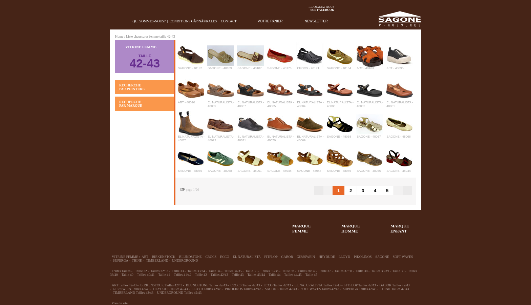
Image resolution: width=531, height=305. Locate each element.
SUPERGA (120, 260)
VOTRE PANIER (270, 21)
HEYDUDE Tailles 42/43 (170, 289)
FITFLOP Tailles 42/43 (360, 285)
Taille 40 (127, 275)
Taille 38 (361, 271)
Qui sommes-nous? (149, 21)
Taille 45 (311, 275)
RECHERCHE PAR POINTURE (132, 87)
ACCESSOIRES (245, 225)
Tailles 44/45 (293, 275)
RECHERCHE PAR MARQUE (130, 103)
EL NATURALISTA (247, 257)
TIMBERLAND (157, 260)
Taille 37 (325, 271)
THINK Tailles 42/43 (394, 289)
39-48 (171, 225)
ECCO (224, 257)
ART (145, 257)
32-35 (122, 225)
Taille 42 (201, 275)
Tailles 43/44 (256, 275)
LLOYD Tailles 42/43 (206, 289)
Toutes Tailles (121, 271)
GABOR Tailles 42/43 (395, 285)
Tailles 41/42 (182, 275)
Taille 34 (214, 271)
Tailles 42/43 (219, 275)
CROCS (210, 257)
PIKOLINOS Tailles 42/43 (243, 289)
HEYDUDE (327, 257)
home (115, 21)
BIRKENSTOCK (163, 257)
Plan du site (120, 303)
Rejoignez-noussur (321, 8)
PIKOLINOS (363, 257)
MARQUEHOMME (350, 228)
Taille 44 (274, 275)
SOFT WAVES (403, 257)
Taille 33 (178, 271)
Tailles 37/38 (343, 271)
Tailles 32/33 (159, 271)
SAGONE (382, 257)
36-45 (146, 225)
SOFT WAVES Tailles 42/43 (320, 289)
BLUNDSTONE (190, 257)
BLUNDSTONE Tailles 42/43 (206, 285)
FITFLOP (270, 257)
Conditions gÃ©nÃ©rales (193, 21)
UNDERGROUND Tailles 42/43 (179, 292)
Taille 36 (288, 271)
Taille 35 (251, 271)
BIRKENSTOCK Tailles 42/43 (161, 285)
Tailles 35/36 (270, 271)
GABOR (287, 257)
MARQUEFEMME (301, 228)
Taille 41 (164, 275)
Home (119, 36)
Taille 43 (237, 275)
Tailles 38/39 (380, 271)
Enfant (196, 225)
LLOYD (344, 257)
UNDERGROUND (185, 260)
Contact (228, 21)
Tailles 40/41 (146, 275)
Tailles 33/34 (196, 271)
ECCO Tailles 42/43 (277, 285)
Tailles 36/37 (306, 271)
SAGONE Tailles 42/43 (281, 289)
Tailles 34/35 (233, 271)
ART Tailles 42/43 (124, 285)
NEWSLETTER (316, 21)
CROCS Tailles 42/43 (245, 285)
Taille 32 (141, 271)
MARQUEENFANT (399, 228)
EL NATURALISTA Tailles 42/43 (318, 285)
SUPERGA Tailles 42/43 (359, 289)
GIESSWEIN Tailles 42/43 (131, 289)
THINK (137, 260)
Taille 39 (398, 271)
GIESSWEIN (306, 257)
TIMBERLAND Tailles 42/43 (133, 292)
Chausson (221, 225)
